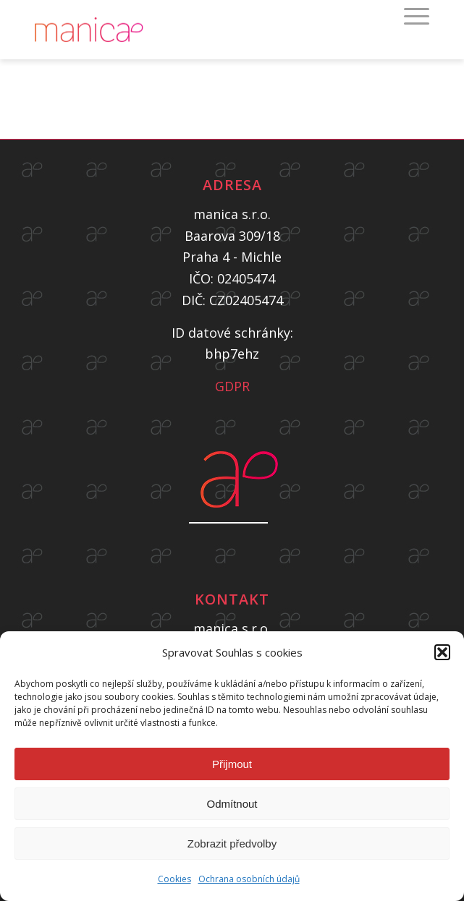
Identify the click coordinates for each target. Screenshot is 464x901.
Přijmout (232, 764)
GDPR (232, 386)
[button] (442, 652)
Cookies (174, 879)
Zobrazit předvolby (232, 843)
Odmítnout (231, 804)
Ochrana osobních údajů (249, 879)
